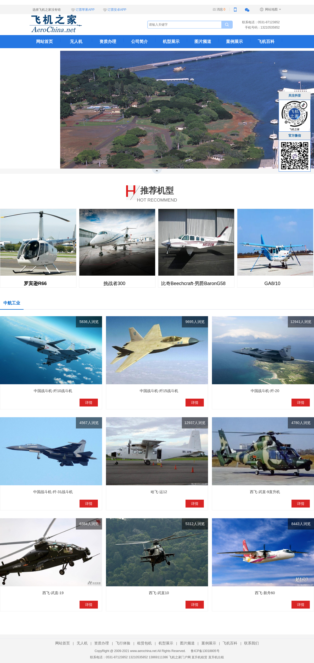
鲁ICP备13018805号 (205, 651)
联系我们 (44, 54)
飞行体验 (123, 643)
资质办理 (107, 41)
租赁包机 (144, 643)
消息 (221, 9)
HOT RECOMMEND (157, 193)
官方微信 (294, 135)
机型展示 (171, 41)
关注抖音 (294, 95)
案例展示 (234, 41)
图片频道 (202, 41)
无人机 (76, 41)
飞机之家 (82, 23)
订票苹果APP (85, 10)
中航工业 (11, 303)
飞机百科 (266, 41)
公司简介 (139, 41)
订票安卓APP (117, 10)
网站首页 (44, 41)
